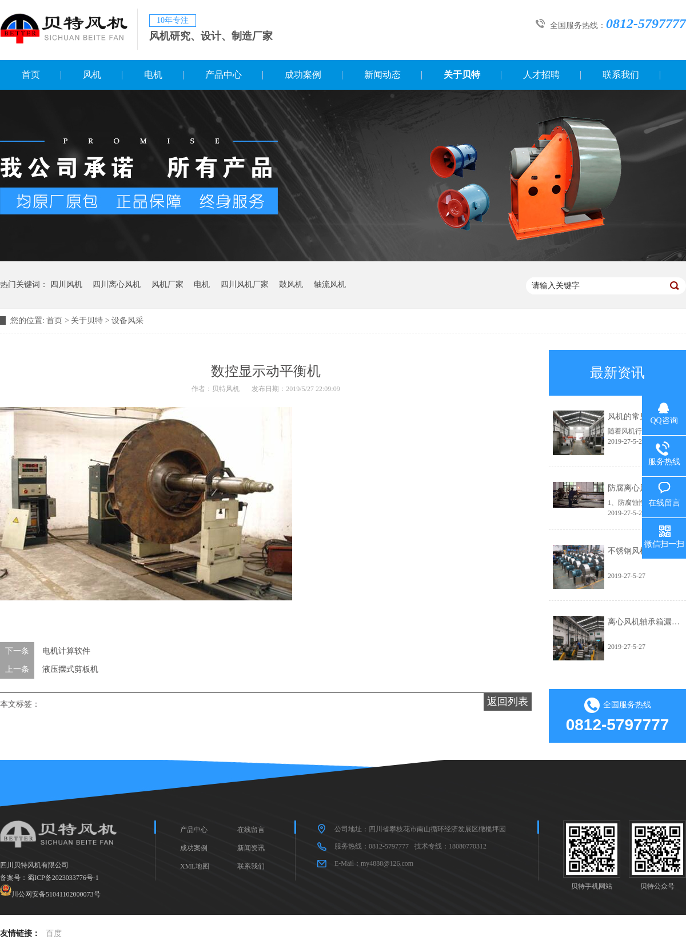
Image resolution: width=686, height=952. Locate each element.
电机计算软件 (66, 651)
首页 (31, 74)
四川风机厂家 (245, 284)
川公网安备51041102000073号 (56, 894)
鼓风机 (291, 284)
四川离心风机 (117, 284)
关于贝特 (462, 74)
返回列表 (507, 701)
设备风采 (127, 320)
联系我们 (621, 74)
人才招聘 (541, 74)
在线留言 (251, 830)
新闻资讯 (251, 848)
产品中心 (223, 74)
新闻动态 (382, 74)
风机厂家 (167, 284)
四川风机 (66, 284)
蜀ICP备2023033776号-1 (63, 878)
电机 (153, 74)
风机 (92, 74)
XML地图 (194, 866)
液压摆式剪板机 (70, 669)
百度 (54, 933)
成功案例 (303, 74)
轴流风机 (330, 284)
